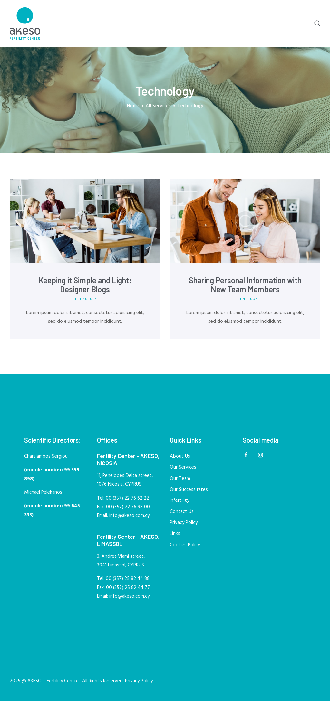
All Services (158, 106)
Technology (85, 299)
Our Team (180, 478)
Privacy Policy (184, 523)
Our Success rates (189, 489)
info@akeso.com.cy (129, 515)
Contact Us (182, 512)
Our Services (183, 467)
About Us (180, 456)
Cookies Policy (185, 545)
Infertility (179, 500)
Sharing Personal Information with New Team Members (245, 285)
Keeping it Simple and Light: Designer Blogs (85, 285)
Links (175, 533)
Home (133, 106)
